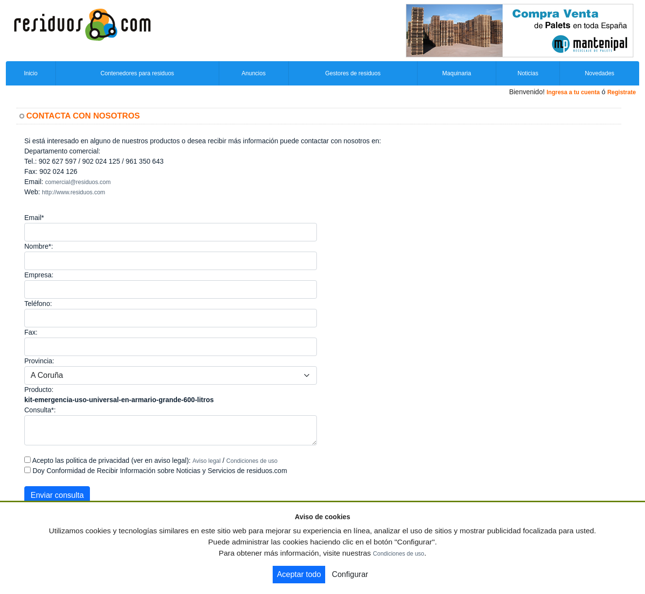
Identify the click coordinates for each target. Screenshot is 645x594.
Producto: (38, 389)
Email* (34, 217)
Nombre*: (38, 246)
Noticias (528, 73)
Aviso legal (206, 461)
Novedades (599, 73)
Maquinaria (456, 73)
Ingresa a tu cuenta (572, 92)
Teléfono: (38, 303)
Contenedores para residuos (137, 73)
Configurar (350, 574)
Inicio (30, 73)
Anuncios (253, 73)
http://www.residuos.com (73, 192)
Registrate (621, 92)
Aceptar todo (299, 574)
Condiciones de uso (252, 461)
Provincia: (39, 361)
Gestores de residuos (353, 73)
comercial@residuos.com (78, 182)
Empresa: (38, 275)
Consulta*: (40, 410)
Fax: (30, 332)
